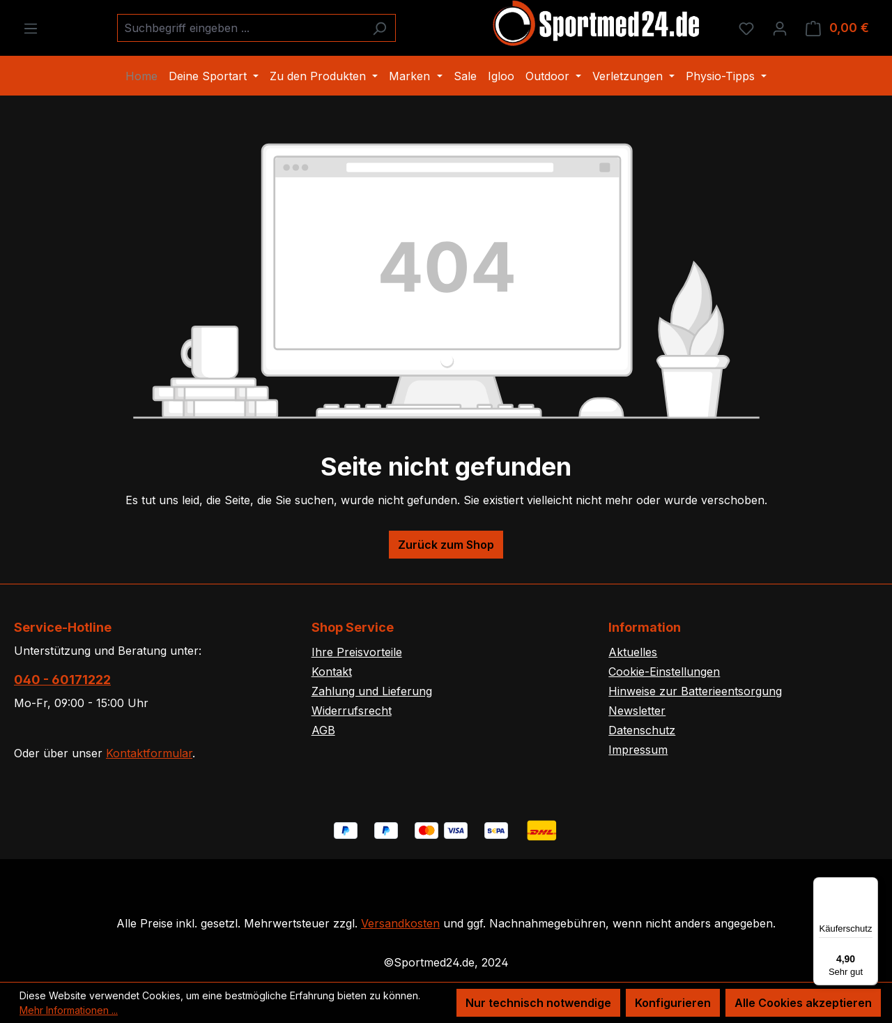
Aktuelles (632, 652)
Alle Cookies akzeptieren (803, 1003)
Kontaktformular (149, 753)
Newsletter (637, 711)
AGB (323, 730)
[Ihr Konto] (780, 28)
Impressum (638, 750)
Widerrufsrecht (352, 711)
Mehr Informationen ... (69, 1010)
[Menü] (30, 28)
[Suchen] (379, 28)
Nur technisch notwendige (538, 1003)
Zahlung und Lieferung (372, 691)
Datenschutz (641, 730)
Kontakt (332, 672)
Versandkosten (400, 923)
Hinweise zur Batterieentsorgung (695, 691)
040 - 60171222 (62, 679)
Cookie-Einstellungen (664, 672)
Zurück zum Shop (446, 545)
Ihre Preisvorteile (357, 652)
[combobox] (240, 28)
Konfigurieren (673, 1003)
